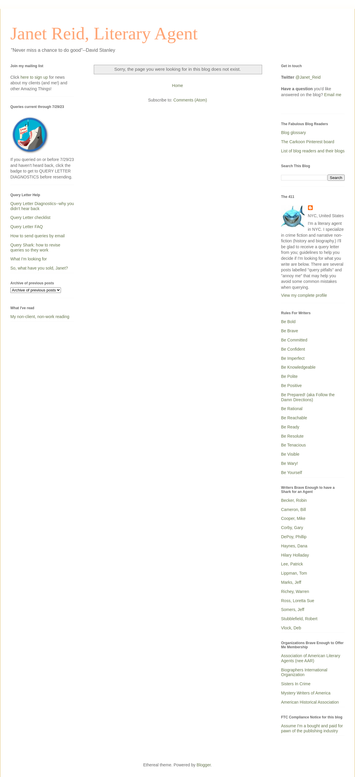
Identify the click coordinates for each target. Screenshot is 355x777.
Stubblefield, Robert (299, 618)
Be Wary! (289, 463)
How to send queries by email (37, 235)
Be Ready (290, 427)
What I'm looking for (28, 259)
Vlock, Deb (291, 628)
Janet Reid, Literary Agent (104, 33)
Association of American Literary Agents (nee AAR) (310, 658)
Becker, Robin (294, 500)
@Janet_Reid (308, 77)
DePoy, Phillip (293, 536)
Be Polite (289, 376)
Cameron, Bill (293, 509)
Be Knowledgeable (298, 367)
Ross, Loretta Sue (297, 600)
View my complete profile (304, 295)
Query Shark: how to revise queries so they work (35, 247)
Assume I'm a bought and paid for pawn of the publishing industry (312, 728)
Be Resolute (292, 436)
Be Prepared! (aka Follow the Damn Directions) (308, 397)
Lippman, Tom (294, 573)
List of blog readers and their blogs (313, 151)
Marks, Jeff (291, 582)
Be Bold (288, 321)
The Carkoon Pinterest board (307, 141)
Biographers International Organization (304, 672)
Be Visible (290, 454)
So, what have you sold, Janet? (39, 268)
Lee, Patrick (292, 564)
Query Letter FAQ (26, 226)
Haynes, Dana (294, 546)
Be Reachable (294, 417)
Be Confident (293, 349)
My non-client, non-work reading (39, 316)
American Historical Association (310, 702)
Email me (332, 94)
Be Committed (294, 340)
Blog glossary (293, 132)
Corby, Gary (292, 527)
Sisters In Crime (296, 683)
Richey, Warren (295, 591)
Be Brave (289, 330)
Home (177, 85)
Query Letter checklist (30, 217)
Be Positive (291, 385)
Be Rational (291, 408)
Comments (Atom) (190, 100)
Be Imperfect (292, 358)
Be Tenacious (293, 445)
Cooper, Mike (293, 518)
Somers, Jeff (292, 609)
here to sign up (34, 77)
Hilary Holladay (295, 555)
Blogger (204, 765)
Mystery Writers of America (305, 693)
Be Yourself (291, 472)
